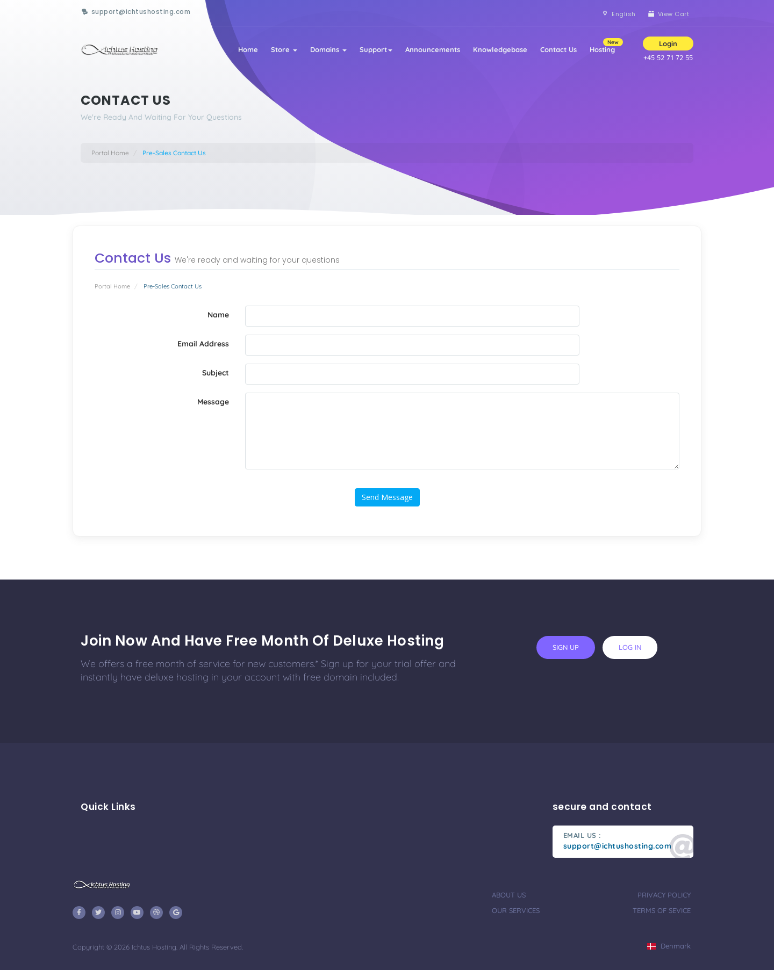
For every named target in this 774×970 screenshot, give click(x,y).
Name (218, 315)
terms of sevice (662, 910)
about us (509, 895)
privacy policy (664, 895)
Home (248, 49)
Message (213, 402)
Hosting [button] (605, 46)
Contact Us (558, 49)
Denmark (669, 946)
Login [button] (668, 43)
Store (284, 49)
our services (516, 910)
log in (630, 647)
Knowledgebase (500, 49)
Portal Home (110, 153)
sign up (566, 647)
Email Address (203, 344)
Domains (328, 49)
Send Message (387, 497)
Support (376, 49)
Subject (215, 373)
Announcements (432, 49)
